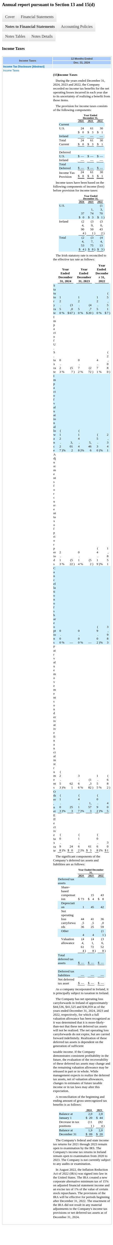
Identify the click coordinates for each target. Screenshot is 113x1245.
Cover (10, 17)
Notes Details (42, 36)
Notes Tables (15, 36)
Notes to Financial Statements (30, 26)
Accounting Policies (76, 26)
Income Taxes (11, 70)
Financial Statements (37, 17)
